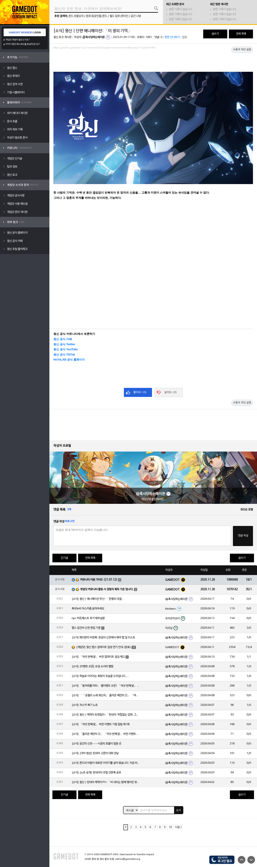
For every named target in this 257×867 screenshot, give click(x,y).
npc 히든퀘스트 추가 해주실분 (88, 618)
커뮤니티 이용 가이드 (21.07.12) (98, 579)
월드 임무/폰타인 (119, 16)
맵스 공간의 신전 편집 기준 (86, 627)
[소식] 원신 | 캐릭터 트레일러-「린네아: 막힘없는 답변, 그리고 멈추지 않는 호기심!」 (106, 714)
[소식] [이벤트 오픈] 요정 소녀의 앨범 (92, 666)
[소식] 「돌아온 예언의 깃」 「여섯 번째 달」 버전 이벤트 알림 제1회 (106, 734)
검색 (178, 810)
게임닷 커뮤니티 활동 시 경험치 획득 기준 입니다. (106, 589)
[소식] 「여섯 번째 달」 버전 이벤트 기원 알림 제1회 (101, 724)
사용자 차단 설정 (242, 49)
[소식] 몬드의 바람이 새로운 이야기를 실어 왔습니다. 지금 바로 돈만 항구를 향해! (106, 763)
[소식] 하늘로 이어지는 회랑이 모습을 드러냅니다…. (100, 676)
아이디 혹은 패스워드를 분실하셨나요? (23, 44)
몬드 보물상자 (76, 16)
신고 (184, 37)
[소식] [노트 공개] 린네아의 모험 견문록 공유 (96, 772)
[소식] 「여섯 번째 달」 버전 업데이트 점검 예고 (98, 656)
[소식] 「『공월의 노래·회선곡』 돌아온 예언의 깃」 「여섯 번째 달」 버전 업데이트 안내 (106, 695)
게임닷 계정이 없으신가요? (18, 40)
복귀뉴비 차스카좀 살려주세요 (88, 608)
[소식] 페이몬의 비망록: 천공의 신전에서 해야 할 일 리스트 (103, 637)
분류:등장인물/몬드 (96, 16)
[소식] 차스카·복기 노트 (85, 705)
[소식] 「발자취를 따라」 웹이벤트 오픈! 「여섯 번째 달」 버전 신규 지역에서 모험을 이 (106, 685)
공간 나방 (136, 16)
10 (170, 827)
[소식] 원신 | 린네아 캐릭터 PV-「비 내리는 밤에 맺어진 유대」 (106, 782)
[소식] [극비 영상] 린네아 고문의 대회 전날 (95, 753)
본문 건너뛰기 (172, 37)
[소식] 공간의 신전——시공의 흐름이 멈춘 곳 (96, 743)
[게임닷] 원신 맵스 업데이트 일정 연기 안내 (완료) (103, 647)
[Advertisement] (153, 62)
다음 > (178, 827)
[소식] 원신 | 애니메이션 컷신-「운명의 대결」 (98, 599)
